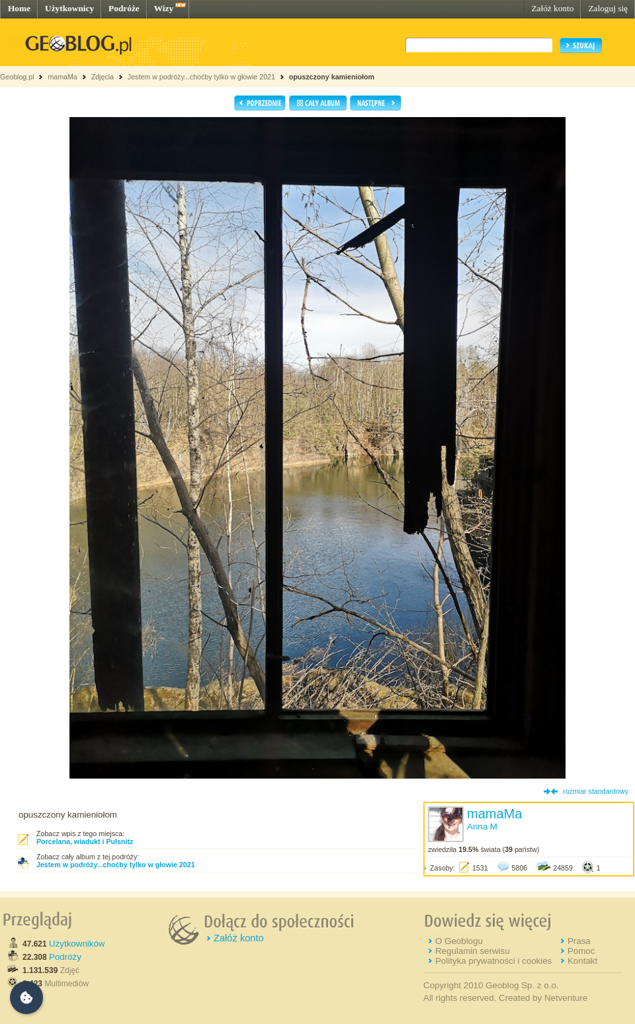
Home (19, 8)
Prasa (579, 941)
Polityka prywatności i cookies (493, 961)
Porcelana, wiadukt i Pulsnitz (84, 841)
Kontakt (582, 961)
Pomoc (581, 951)
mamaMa (62, 77)
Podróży (65, 957)
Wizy (163, 8)
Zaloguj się (608, 8)
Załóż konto (552, 8)
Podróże (124, 8)
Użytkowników (77, 944)
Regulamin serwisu (472, 951)
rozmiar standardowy (595, 791)
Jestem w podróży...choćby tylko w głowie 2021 (201, 77)
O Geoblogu (459, 941)
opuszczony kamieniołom (331, 77)
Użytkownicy (69, 8)
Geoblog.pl (17, 77)
